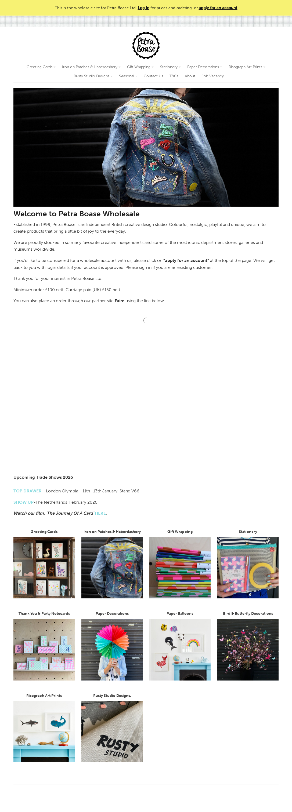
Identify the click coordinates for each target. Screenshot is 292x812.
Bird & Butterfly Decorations (248, 645)
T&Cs (174, 76)
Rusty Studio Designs (93, 76)
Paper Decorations (204, 67)
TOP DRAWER (28, 490)
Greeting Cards (41, 67)
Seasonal (128, 76)
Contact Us (153, 76)
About (190, 76)
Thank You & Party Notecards (44, 645)
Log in (143, 7)
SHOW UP (23, 502)
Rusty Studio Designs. (112, 727)
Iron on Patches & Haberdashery (91, 67)
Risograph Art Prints (247, 67)
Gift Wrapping (140, 67)
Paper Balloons (180, 645)
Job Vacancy (213, 76)
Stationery (170, 67)
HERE (100, 513)
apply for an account (218, 7)
